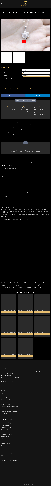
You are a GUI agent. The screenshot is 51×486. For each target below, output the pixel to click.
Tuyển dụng (4, 393)
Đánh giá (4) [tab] (29, 162)
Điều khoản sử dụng (5, 441)
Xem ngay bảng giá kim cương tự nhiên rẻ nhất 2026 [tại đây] (16, 88)
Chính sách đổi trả (5, 429)
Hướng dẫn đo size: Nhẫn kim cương (9, 406)
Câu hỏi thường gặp (5, 399)
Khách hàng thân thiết (6, 438)
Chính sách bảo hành (6, 432)
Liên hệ (2, 395)
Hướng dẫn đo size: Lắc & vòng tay (9, 411)
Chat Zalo (38, 96)
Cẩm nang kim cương (6, 404)
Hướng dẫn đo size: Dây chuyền (8, 408)
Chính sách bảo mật (5, 443)
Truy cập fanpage (13, 96)
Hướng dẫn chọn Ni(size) (9, 81)
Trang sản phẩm (5, 397)
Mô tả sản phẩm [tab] (22, 162)
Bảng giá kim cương (5, 402)
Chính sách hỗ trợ (6, 423)
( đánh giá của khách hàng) (12, 64)
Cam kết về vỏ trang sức (7, 445)
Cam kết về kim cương (6, 448)
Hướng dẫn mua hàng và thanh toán (9, 434)
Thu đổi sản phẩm (5, 425)
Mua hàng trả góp (5, 436)
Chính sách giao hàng (6, 427)
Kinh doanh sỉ (4, 413)
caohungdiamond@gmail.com (9, 373)
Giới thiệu (3, 390)
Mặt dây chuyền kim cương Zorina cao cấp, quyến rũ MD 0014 (31, 332)
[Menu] (2, 3)
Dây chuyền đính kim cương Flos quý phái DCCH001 (13, 332)
